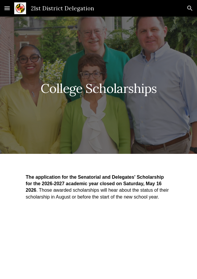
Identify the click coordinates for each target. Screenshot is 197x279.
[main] (98, 85)
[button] (7, 8)
